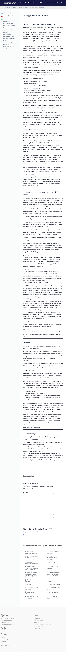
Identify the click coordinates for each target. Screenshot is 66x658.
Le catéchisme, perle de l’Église (53, 588)
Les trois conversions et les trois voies (52, 558)
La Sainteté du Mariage (52, 597)
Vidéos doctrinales (39, 620)
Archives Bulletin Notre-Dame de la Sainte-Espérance (43, 625)
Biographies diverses (8, 46)
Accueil (24, 2)
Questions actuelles (8, 49)
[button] (20, 3)
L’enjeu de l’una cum (54, 584)
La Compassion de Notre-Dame (31, 597)
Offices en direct (38, 622)
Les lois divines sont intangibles (32, 557)
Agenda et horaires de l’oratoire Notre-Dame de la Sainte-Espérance (10, 644)
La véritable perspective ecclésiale (31, 552)
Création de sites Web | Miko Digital (38, 655)
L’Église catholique (8, 23)
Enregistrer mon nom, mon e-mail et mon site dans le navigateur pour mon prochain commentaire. (37, 529)
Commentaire (27, 492)
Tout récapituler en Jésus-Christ (53, 552)
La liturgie (5, 32)
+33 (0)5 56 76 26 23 (6, 626)
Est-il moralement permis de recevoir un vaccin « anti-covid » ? (53, 574)
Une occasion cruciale (52, 580)
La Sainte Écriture (7, 21)
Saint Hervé (52, 562)
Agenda (48, 2)
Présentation (31, 2)
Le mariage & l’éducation (9, 36)
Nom (24, 513)
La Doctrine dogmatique (25, 7)
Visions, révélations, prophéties (32, 588)
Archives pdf (37, 628)
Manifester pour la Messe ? (30, 580)
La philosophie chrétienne (9, 38)
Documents (55, 2)
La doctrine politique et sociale (10, 30)
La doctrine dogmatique (9, 25)
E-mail (25, 520)
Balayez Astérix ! (53, 592)
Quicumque (10, 3)
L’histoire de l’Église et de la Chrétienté (10, 43)
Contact (63, 2)
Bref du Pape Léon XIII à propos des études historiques (31, 575)
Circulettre (40, 2)
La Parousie (30, 584)
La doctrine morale (8, 27)
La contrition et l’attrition (30, 592)
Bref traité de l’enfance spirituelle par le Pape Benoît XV (31, 568)
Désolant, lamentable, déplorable (31, 562)
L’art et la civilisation (8, 40)
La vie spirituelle (7, 34)
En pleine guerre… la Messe (53, 567)
